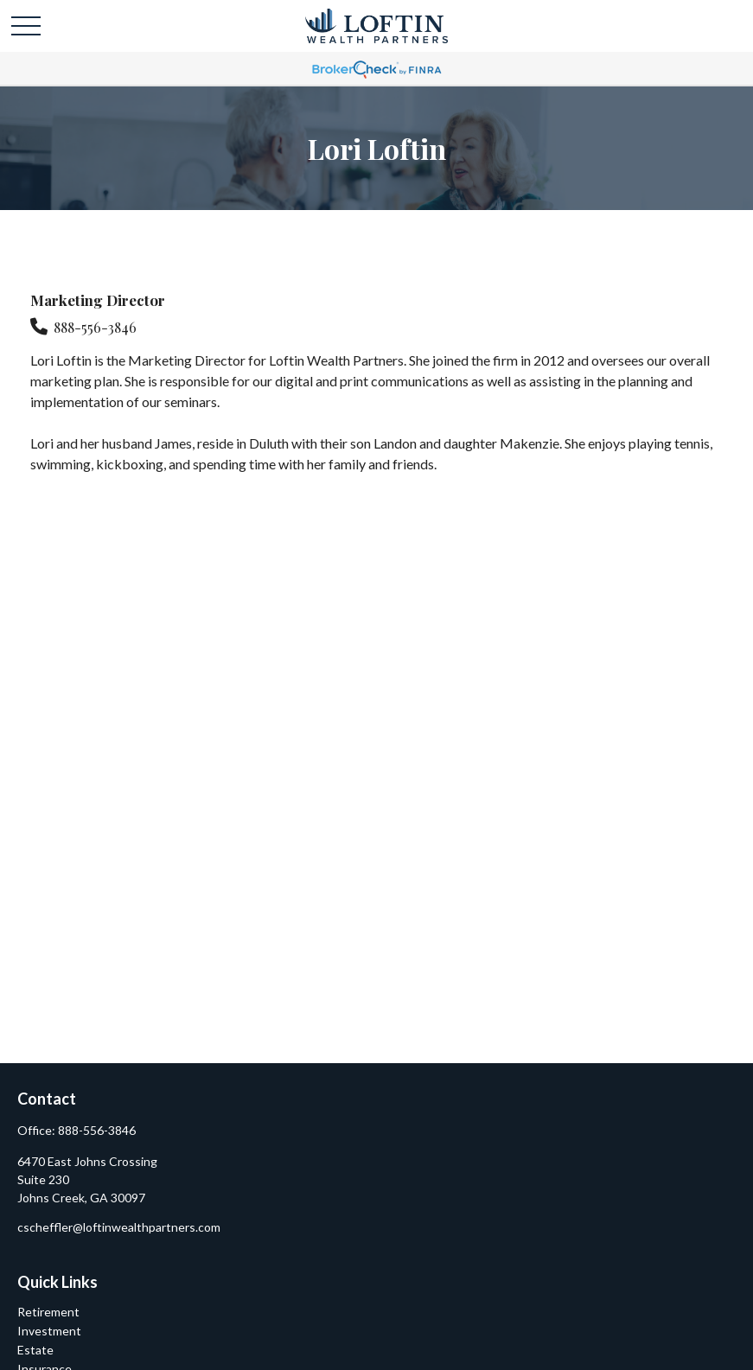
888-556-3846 (95, 327)
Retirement (48, 1311)
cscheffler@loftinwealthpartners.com (118, 1227)
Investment (49, 1330)
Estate (35, 1349)
